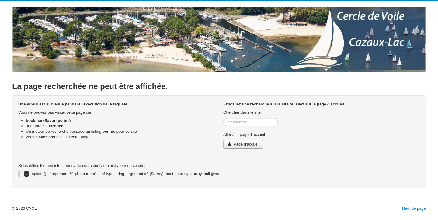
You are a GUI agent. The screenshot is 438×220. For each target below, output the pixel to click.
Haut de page (414, 208)
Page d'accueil (243, 144)
